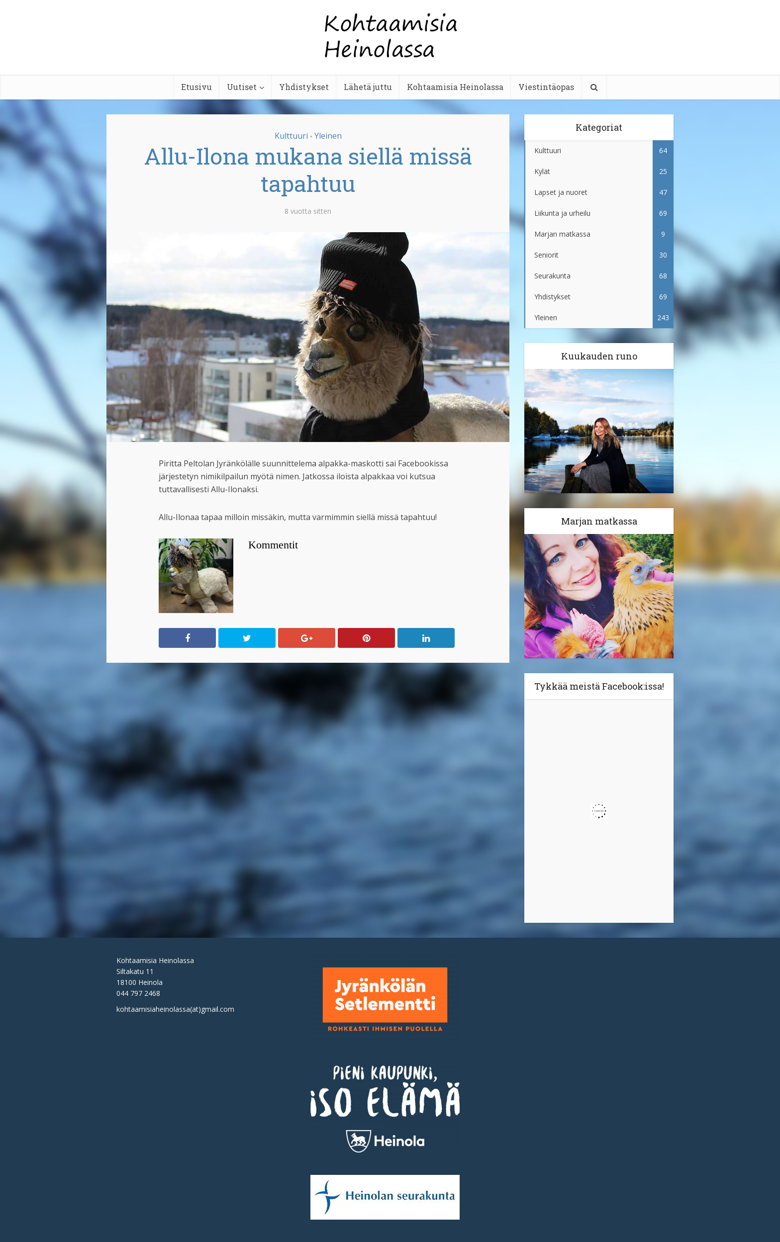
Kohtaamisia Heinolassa (455, 87)
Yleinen (328, 135)
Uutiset (242, 87)
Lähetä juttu (368, 87)
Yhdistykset (304, 87)
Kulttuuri (291, 135)
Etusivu (196, 87)
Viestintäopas (546, 87)
